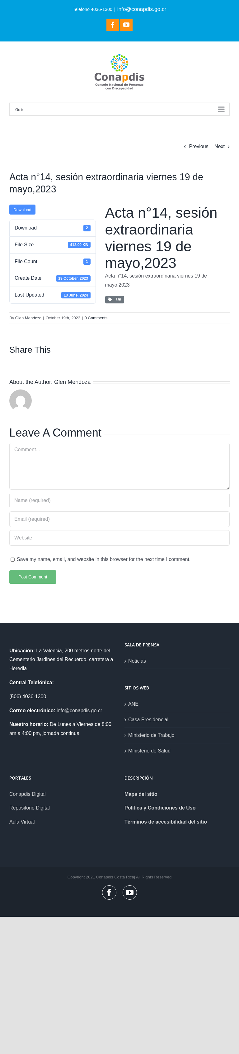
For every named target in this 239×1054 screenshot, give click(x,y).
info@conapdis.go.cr (141, 9)
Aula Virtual (22, 821)
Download (22, 209)
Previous (198, 146)
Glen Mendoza (28, 318)
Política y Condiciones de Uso (160, 807)
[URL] (119, 538)
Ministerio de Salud (149, 750)
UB (114, 299)
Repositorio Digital (29, 807)
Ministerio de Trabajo (151, 735)
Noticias (137, 661)
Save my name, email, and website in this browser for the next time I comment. (103, 559)
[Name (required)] (119, 500)
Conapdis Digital (27, 794)
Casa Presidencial (148, 719)
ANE (133, 704)
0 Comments (95, 318)
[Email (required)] (119, 519)
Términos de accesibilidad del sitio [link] (165, 821)
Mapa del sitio (140, 794)
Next (219, 146)
